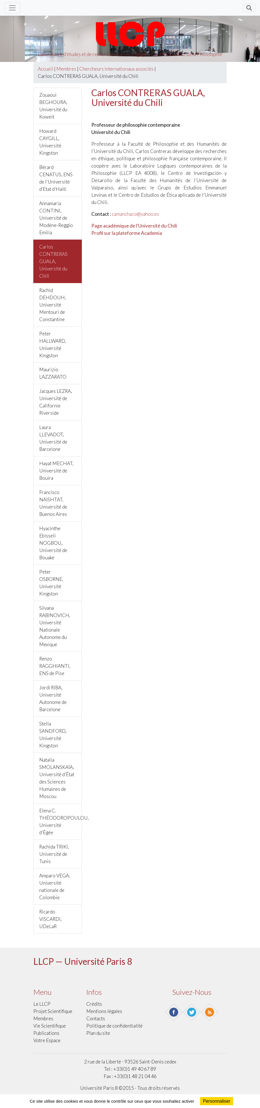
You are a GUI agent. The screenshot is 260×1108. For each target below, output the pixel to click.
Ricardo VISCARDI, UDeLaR (50, 919)
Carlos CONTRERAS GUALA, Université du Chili (53, 261)
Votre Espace (47, 1040)
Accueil (45, 69)
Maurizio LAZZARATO (52, 373)
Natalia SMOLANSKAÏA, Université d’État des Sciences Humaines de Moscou (56, 778)
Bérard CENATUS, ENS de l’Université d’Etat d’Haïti (56, 178)
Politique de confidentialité (114, 1026)
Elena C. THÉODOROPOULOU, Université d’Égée (60, 821)
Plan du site (98, 1033)
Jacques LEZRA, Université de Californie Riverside (55, 402)
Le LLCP (41, 1004)
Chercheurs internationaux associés (116, 69)
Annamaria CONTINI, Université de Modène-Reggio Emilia (56, 217)
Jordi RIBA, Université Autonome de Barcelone (53, 698)
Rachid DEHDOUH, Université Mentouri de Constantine (52, 304)
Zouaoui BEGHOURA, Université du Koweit (53, 106)
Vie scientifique (49, 1026)
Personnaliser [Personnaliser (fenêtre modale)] (216, 1101)
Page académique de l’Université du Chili (134, 226)
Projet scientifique (52, 1011)
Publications (46, 1033)
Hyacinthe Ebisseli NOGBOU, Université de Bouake (53, 542)
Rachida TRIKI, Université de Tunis (54, 854)
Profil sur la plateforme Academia (126, 233)
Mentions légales (104, 1011)
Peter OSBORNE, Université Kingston (51, 583)
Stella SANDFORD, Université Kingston (52, 734)
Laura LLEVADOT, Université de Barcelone (53, 438)
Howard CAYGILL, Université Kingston (50, 142)
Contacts (95, 1018)
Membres (66, 69)
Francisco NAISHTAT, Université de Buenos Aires (53, 503)
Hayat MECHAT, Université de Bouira (56, 470)
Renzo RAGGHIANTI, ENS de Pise (54, 666)
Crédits (94, 1004)
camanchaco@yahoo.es (135, 214)
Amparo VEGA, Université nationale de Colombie (54, 886)
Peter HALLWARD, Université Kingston (52, 344)
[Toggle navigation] (12, 7)
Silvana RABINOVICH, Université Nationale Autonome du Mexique (54, 626)
